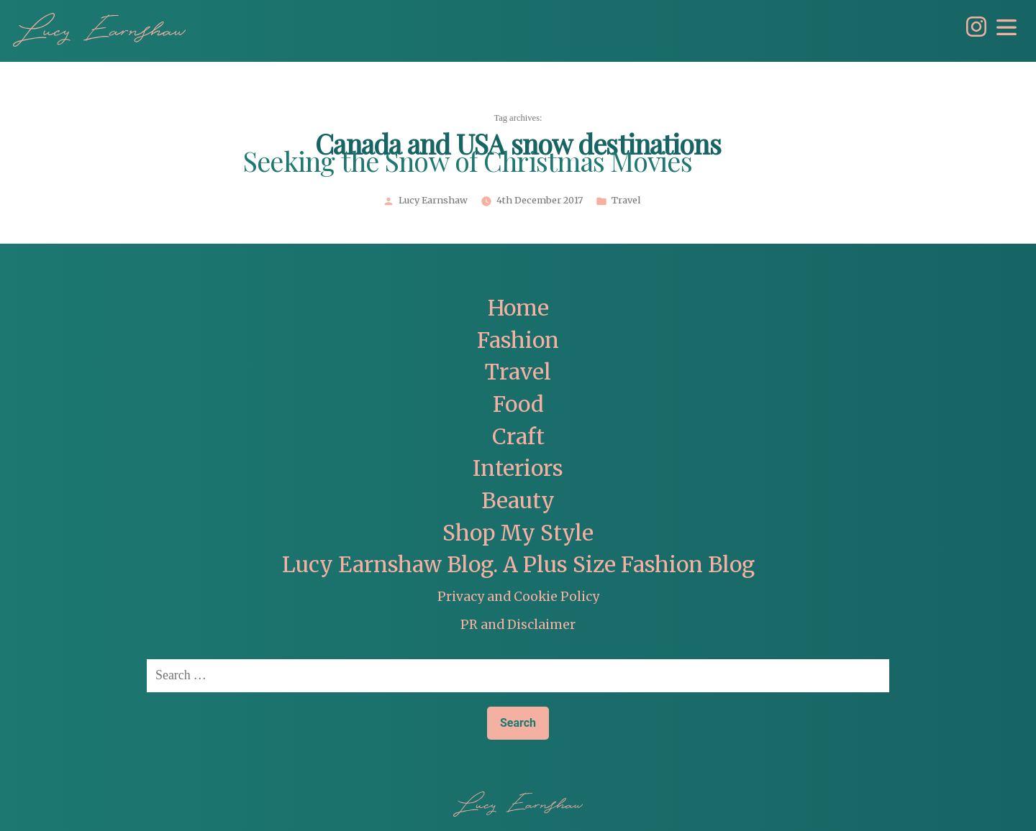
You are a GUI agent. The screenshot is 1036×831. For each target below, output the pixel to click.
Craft (518, 436)
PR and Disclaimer (518, 625)
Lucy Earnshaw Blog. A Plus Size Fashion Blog (518, 564)
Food (518, 404)
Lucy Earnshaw (433, 200)
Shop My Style (518, 533)
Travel (626, 200)
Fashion (518, 340)
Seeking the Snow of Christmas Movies (467, 163)
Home (518, 308)
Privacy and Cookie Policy (518, 597)
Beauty (518, 500)
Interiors (518, 468)
